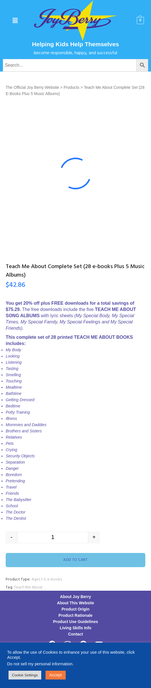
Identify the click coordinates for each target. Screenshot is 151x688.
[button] (15, 21)
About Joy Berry (75, 596)
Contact (75, 634)
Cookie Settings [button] (25, 675)
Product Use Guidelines (75, 621)
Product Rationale (76, 615)
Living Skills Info (75, 628)
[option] (75, 173)
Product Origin (76, 609)
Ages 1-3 (38, 579)
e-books (54, 579)
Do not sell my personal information (40, 664)
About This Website (75, 603)
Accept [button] (55, 675)
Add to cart (75, 560)
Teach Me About (28, 587)
